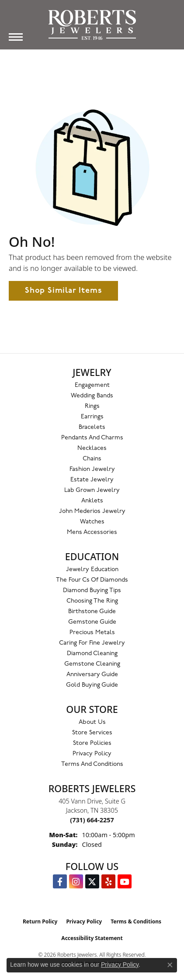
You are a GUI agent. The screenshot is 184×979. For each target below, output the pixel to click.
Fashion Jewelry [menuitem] (92, 469)
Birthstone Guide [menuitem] (92, 611)
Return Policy (40, 921)
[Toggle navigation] (15, 37)
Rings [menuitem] (92, 406)
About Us (92, 722)
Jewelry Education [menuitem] (92, 569)
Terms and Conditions (92, 764)
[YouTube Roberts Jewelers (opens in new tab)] (125, 881)
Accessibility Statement (91, 938)
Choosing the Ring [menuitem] (92, 601)
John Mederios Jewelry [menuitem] (92, 511)
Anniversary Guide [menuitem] (92, 674)
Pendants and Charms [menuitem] (92, 438)
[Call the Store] (92, 820)
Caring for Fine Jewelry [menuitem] (92, 643)
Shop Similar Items (63, 291)
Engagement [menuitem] (92, 385)
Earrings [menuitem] (92, 417)
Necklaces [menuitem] (92, 448)
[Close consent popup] (170, 965)
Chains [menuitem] (92, 459)
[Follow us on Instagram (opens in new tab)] (76, 881)
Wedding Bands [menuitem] (92, 396)
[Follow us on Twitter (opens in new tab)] (92, 881)
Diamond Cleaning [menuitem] (92, 653)
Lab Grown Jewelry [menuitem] (92, 490)
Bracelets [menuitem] (92, 427)
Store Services (92, 733)
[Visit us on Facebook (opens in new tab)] (60, 881)
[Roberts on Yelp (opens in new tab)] (108, 881)
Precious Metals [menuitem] (92, 632)
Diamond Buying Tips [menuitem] (92, 590)
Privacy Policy (92, 754)
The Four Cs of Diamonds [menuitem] (92, 580)
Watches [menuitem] (92, 522)
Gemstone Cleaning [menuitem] (92, 664)
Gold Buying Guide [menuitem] (92, 685)
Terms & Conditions (136, 921)
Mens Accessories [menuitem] (92, 532)
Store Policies (92, 743)
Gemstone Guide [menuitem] (92, 622)
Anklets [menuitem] (92, 501)
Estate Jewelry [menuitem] (92, 480)
